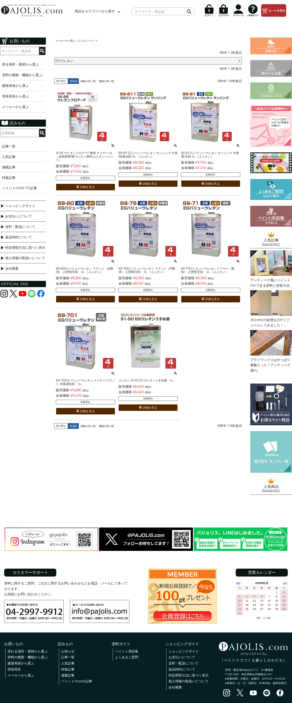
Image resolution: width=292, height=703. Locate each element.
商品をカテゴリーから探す (95, 11)
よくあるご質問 (126, 657)
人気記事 (8, 157)
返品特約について (18, 237)
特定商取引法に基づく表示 (25, 248)
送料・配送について (20, 227)
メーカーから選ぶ (65, 40)
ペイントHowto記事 (76, 681)
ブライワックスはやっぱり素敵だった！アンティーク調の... (270, 365)
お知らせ (67, 651)
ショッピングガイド (20, 206)
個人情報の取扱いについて (25, 258)
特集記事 (8, 178)
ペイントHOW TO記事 (19, 188)
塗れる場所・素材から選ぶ (28, 651)
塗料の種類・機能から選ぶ (28, 657)
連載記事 (8, 167)
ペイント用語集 (126, 651)
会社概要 (12, 268)
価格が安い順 (88, 81)
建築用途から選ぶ (21, 663)
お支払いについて (18, 216)
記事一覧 (8, 146)
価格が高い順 (106, 81)
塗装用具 (14, 669)
